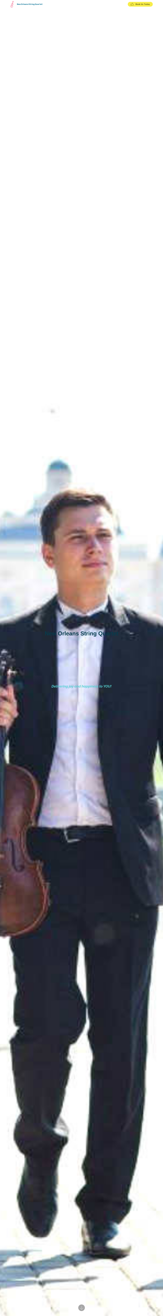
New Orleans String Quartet (29, 4)
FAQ (114, 4)
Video (60, 4)
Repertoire (82, 4)
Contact (103, 4)
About (92, 4)
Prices (71, 4)
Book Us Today (140, 4)
